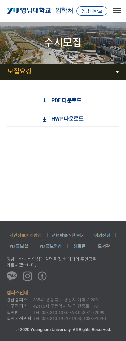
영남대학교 (91, 11)
